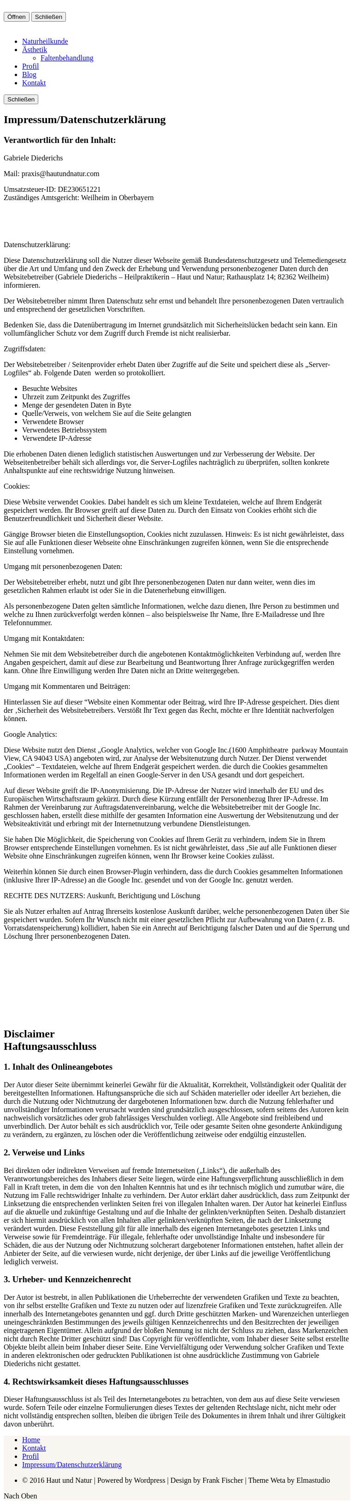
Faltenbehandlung (67, 58)
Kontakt (34, 83)
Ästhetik (34, 49)
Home (31, 1440)
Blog (29, 74)
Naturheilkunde (45, 41)
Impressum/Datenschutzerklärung (72, 1464)
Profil (30, 66)
